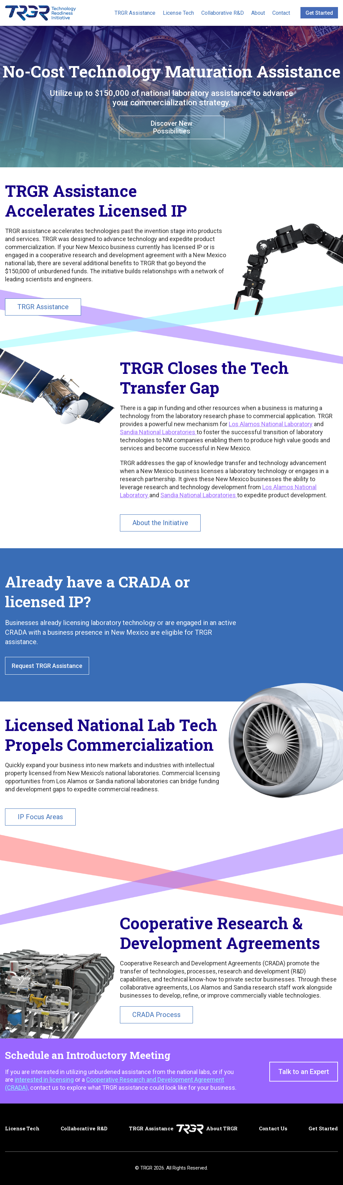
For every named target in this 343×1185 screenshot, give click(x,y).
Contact (281, 13)
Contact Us (273, 1128)
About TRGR (221, 1128)
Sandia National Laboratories (158, 432)
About (258, 13)
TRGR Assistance (135, 13)
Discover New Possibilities (171, 127)
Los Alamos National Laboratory (271, 424)
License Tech (178, 13)
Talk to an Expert (303, 1072)
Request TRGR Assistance (47, 665)
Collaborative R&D (222, 13)
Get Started (319, 13)
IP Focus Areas (40, 817)
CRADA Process (156, 1015)
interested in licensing (44, 1079)
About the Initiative (160, 523)
